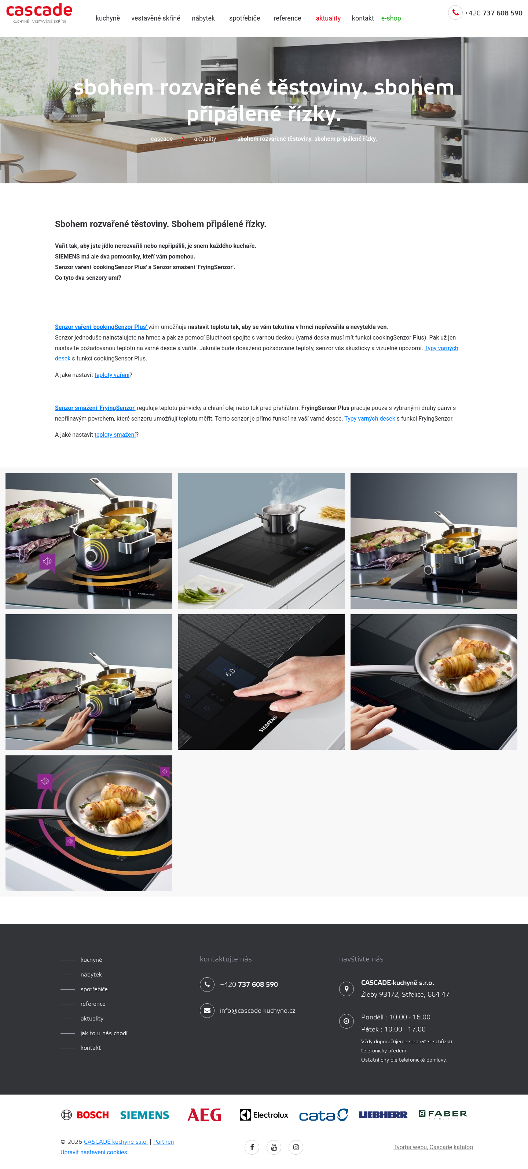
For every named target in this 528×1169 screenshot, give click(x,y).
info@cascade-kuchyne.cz (248, 1011)
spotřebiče (244, 18)
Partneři (163, 1142)
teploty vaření (112, 374)
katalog (463, 1147)
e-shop (391, 18)
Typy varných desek (369, 418)
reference (287, 18)
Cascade (162, 138)
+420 (485, 19)
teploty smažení (115, 434)
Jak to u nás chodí (104, 1033)
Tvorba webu (410, 1147)
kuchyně (108, 18)
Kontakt (363, 18)
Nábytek (203, 18)
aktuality (328, 18)
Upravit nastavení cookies (93, 1152)
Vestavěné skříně (155, 18)
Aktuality (205, 138)
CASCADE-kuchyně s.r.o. (116, 1142)
